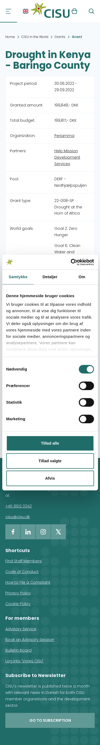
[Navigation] (8, 11)
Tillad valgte (49, 461)
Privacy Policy (18, 593)
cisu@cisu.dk (17, 516)
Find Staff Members (23, 561)
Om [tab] (82, 276)
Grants (60, 37)
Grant (77, 37)
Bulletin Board (18, 650)
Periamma (64, 135)
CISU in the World (34, 37)
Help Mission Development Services (67, 157)
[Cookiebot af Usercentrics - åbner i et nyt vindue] (71, 262)
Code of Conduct (22, 571)
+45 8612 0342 (18, 506)
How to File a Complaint (27, 582)
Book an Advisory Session (29, 639)
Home (10, 37)
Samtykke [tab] (18, 276)
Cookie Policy (18, 603)
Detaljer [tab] (50, 276)
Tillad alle (50, 443)
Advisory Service (20, 629)
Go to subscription (50, 720)
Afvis (50, 478)
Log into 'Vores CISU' (24, 661)
